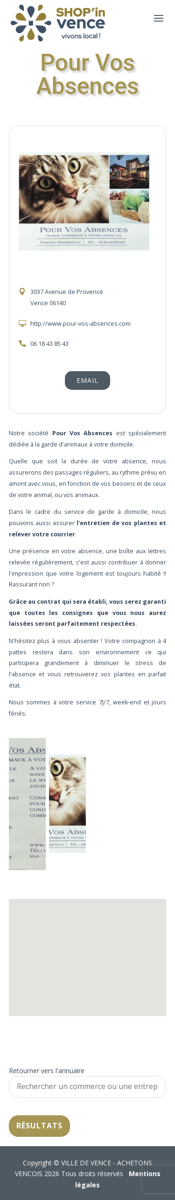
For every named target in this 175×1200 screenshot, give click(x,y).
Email (87, 380)
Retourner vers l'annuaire (46, 1070)
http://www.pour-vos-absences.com (80, 324)
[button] (88, 949)
